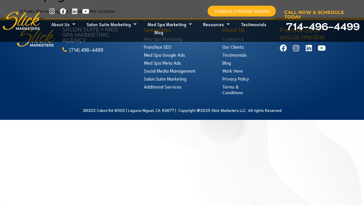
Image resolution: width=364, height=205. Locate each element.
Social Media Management (170, 62)
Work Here (232, 62)
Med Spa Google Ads (164, 47)
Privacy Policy (235, 70)
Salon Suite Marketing (111, 24)
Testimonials (253, 24)
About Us (63, 24)
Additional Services (163, 78)
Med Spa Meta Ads (162, 55)
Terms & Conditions (232, 81)
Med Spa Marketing (170, 24)
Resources (216, 24)
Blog (158, 32)
